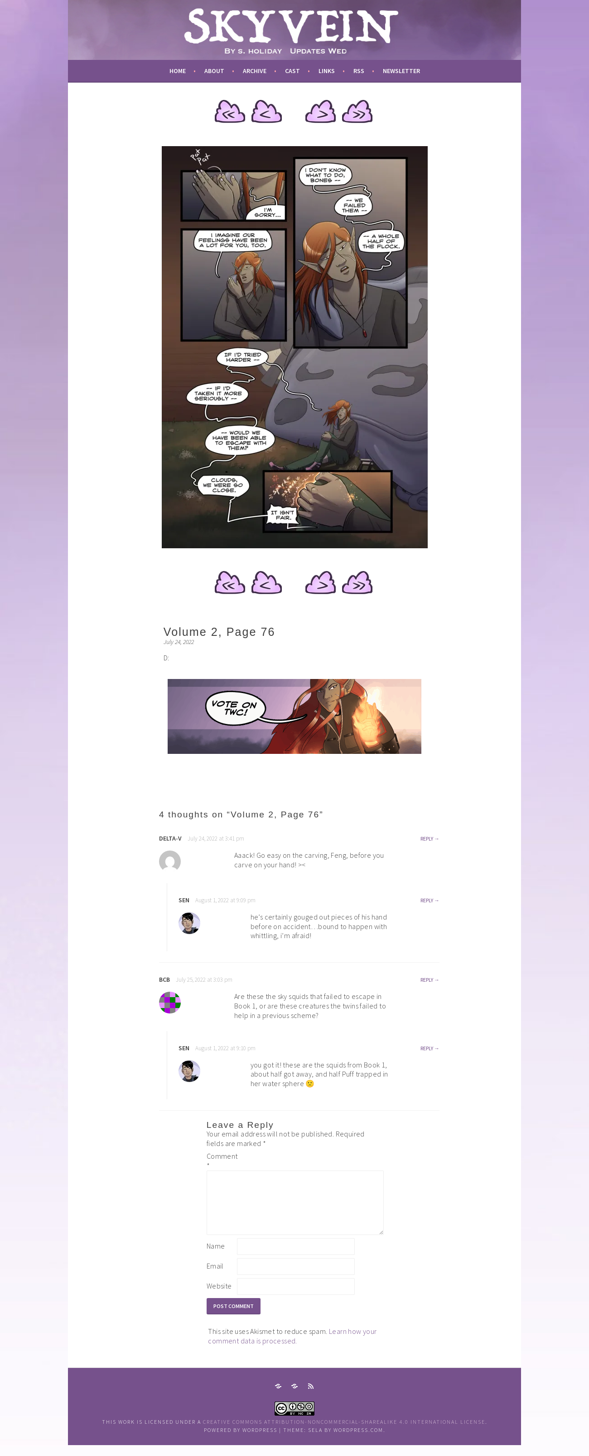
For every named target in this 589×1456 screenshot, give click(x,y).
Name (216, 1256)
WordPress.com (358, 1440)
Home (177, 71)
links (327, 71)
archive (254, 71)
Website (219, 1296)
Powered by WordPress (240, 1440)
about (214, 71)
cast (292, 71)
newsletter (401, 71)
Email (215, 1276)
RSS (358, 71)
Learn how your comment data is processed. (292, 1347)
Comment (221, 1160)
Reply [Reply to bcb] (426, 979)
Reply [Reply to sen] (426, 900)
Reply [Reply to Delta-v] (426, 838)
